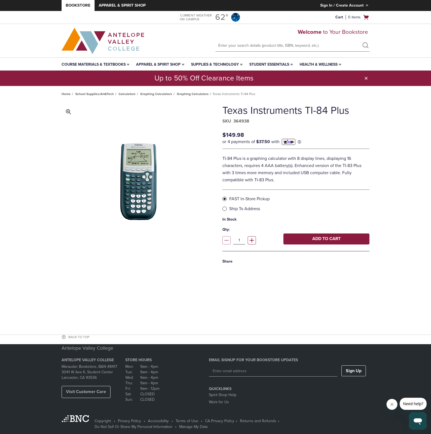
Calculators (127, 94)
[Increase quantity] (252, 240)
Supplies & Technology (215, 64)
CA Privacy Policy (219, 421)
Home (66, 94)
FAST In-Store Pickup (247, 199)
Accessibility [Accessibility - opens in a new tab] (158, 421)
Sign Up (353, 371)
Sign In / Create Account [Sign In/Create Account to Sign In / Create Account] (344, 5)
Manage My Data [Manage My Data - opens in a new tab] (193, 426)
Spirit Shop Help (222, 395)
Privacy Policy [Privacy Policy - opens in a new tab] (129, 421)
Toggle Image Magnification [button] (68, 111)
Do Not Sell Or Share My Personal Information (133, 426)
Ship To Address (243, 209)
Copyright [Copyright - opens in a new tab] (103, 421)
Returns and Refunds (258, 421)
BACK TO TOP (78, 337)
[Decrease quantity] (226, 240)
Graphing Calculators (156, 94)
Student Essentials (269, 64)
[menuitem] (96, 64)
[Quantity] (239, 240)
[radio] (224, 199)
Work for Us (219, 402)
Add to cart (326, 238)
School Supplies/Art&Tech (94, 94)
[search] (365, 46)
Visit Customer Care (86, 391)
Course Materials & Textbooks (94, 64)
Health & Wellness (319, 64)
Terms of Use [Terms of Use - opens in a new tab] (187, 421)
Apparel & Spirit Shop (122, 5)
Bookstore (78, 5)
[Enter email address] (273, 371)
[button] (350, 17)
